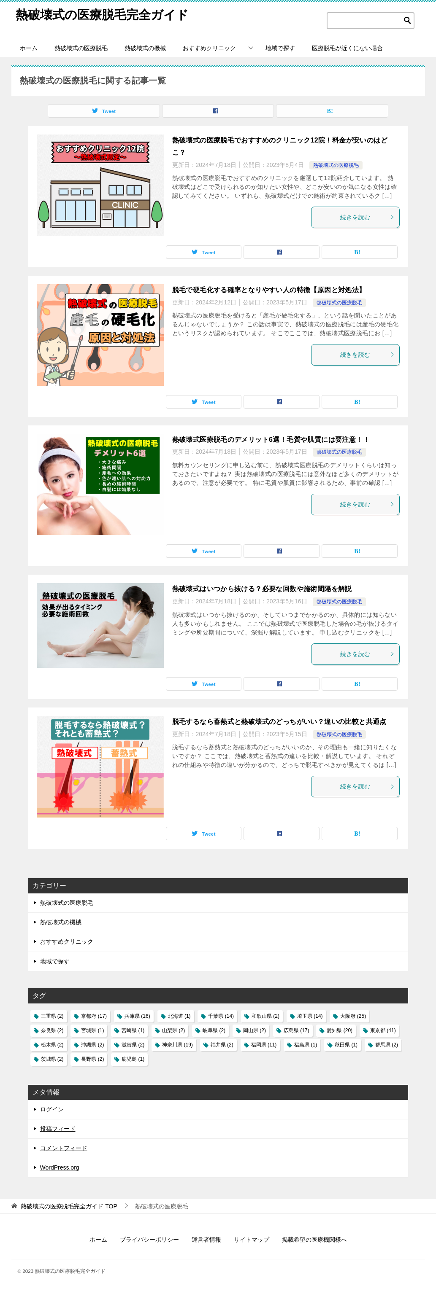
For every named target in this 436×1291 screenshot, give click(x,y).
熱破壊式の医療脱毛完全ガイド (105, 15)
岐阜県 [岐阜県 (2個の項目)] (214, 1030)
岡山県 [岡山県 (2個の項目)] (254, 1030)
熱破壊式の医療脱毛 (81, 48)
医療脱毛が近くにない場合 (347, 48)
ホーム (29, 48)
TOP (69, 1206)
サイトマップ (251, 1239)
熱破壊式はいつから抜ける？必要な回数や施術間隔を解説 (262, 588)
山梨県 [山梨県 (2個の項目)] (173, 1030)
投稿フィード (58, 1128)
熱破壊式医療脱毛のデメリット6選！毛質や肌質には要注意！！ (271, 439)
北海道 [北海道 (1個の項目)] (179, 1016)
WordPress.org (59, 1167)
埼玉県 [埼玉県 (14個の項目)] (310, 1016)
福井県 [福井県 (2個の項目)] (222, 1045)
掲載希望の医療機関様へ (314, 1239)
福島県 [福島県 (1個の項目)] (305, 1045)
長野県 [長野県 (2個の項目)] (92, 1059)
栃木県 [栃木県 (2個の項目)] (52, 1045)
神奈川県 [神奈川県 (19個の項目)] (177, 1045)
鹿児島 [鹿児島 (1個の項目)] (133, 1059)
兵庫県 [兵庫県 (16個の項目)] (137, 1016)
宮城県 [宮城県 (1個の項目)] (92, 1030)
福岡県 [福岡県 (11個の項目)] (264, 1045)
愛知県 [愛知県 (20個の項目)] (339, 1030)
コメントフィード (63, 1148)
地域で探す (280, 48)
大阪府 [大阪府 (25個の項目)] (353, 1016)
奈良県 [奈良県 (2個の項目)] (52, 1030)
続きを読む (367, 217)
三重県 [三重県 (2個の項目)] (52, 1016)
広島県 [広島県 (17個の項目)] (296, 1030)
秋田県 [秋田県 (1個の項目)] (346, 1045)
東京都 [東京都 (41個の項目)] (383, 1030)
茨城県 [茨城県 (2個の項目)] (52, 1059)
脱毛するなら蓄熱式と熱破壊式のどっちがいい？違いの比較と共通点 (279, 721)
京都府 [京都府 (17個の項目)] (94, 1016)
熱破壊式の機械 (145, 48)
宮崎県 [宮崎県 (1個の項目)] (133, 1030)
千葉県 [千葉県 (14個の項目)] (221, 1016)
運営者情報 (206, 1239)
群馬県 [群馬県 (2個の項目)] (386, 1045)
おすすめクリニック (209, 48)
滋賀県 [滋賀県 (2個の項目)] (133, 1045)
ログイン (52, 1109)
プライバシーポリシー (149, 1239)
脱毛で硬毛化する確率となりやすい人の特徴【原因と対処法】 (269, 289)
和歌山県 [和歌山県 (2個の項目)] (265, 1016)
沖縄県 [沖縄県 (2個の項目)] (92, 1045)
